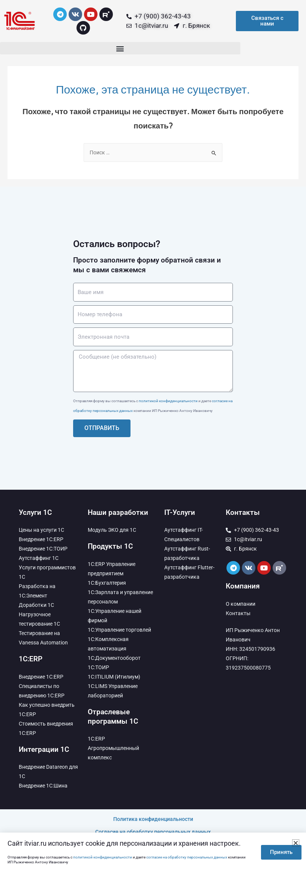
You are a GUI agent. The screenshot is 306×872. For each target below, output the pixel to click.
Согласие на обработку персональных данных (153, 832)
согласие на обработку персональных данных (186, 857)
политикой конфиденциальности (168, 401)
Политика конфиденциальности (153, 819)
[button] (120, 48)
